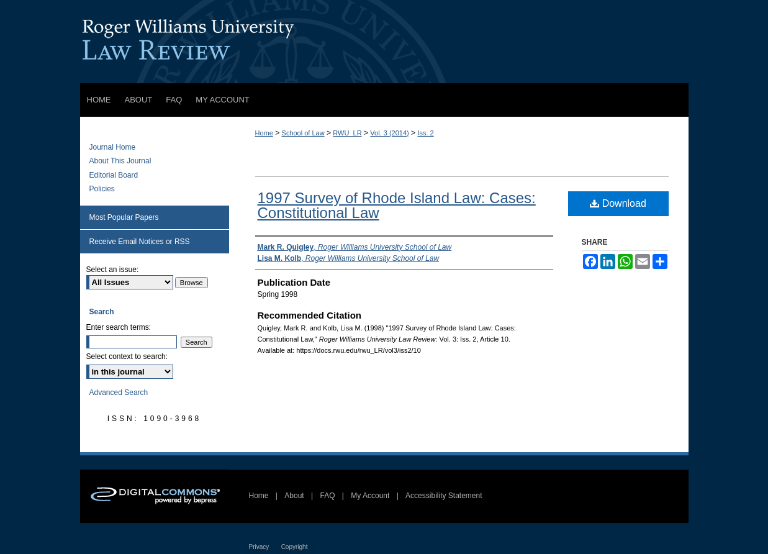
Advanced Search (118, 392)
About (294, 495)
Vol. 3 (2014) (389, 133)
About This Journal (120, 161)
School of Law (303, 133)
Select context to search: (127, 356)
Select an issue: (112, 269)
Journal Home (112, 147)
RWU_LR (347, 133)
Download (618, 203)
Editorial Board (113, 175)
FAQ (327, 495)
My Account (370, 495)
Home (264, 133)
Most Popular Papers (124, 217)
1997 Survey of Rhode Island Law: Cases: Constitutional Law (397, 205)
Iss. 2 (425, 133)
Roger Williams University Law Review (384, 41)
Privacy (259, 546)
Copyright (294, 546)
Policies (102, 188)
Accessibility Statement (443, 495)
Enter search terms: (118, 327)
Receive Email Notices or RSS (139, 241)
